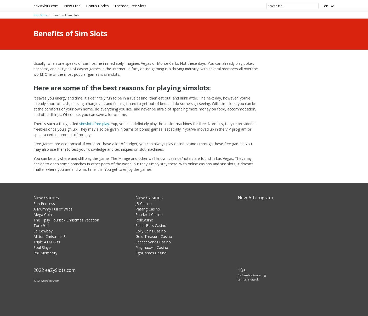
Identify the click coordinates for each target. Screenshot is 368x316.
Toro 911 (41, 225)
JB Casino (143, 203)
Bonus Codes (97, 5)
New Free (72, 5)
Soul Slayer (42, 247)
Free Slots (40, 15)
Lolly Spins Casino (150, 231)
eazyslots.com (50, 281)
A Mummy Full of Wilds (52, 209)
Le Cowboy (43, 231)
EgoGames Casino (151, 252)
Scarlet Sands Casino (153, 241)
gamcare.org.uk (248, 279)
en (326, 5)
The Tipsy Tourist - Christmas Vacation (66, 220)
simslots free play (94, 123)
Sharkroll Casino (149, 214)
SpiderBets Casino (150, 225)
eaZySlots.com (46, 5)
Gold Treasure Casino (153, 236)
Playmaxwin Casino (151, 247)
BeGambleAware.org (252, 275)
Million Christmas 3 (49, 236)
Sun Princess (44, 203)
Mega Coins (43, 214)
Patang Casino (147, 209)
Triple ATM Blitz (46, 241)
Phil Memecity (45, 252)
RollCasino (144, 220)
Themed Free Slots (130, 5)
